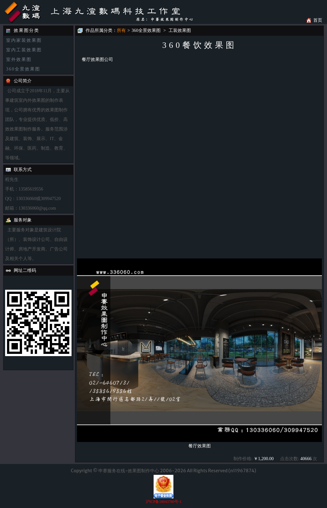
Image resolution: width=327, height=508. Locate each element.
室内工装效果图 (24, 50)
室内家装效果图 (24, 40)
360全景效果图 (23, 69)
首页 (317, 20)
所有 (121, 30)
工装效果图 (180, 30)
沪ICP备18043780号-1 (164, 501)
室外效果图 (19, 59)
